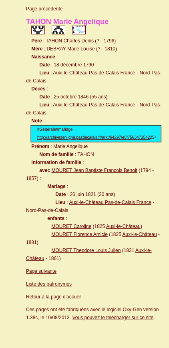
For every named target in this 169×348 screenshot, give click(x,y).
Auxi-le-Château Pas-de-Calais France (94, 73)
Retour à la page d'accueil (53, 297)
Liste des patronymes (49, 284)
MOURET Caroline (71, 226)
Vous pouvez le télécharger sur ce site (112, 317)
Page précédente (44, 9)
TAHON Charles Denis (70, 41)
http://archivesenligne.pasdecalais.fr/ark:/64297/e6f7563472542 (93, 137)
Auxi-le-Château (123, 226)
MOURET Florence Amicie (79, 234)
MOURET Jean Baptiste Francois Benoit (94, 170)
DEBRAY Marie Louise (70, 49)
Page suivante (41, 271)
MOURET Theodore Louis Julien (86, 250)
